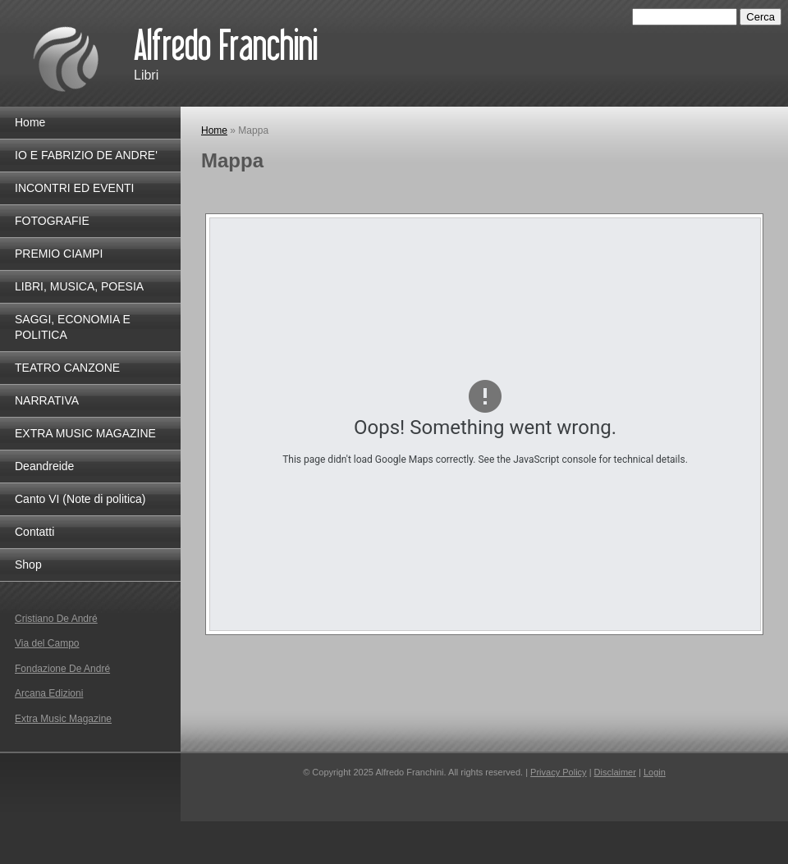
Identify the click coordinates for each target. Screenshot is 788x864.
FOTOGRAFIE (52, 220)
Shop (28, 564)
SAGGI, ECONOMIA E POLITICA (73, 327)
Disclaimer (615, 772)
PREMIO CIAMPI (59, 253)
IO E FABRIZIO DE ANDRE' (86, 155)
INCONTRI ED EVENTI (74, 187)
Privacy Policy (558, 772)
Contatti (34, 531)
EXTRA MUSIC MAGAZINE (85, 433)
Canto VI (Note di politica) (80, 498)
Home (214, 130)
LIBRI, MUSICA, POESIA (79, 286)
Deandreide (44, 466)
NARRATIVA (47, 400)
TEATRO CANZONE (67, 367)
